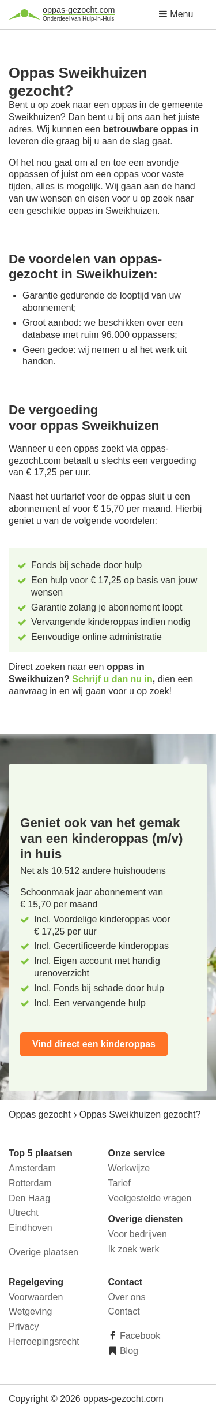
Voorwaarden (36, 1297)
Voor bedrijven (137, 1234)
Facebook (139, 1336)
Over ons (127, 1297)
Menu (175, 14)
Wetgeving (30, 1311)
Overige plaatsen (43, 1252)
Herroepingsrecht (44, 1341)
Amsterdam (32, 1168)
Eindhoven (30, 1228)
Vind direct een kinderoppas (94, 1044)
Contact (124, 1311)
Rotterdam (30, 1183)
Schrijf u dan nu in (112, 679)
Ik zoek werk (134, 1249)
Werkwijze (129, 1168)
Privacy (24, 1326)
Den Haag (29, 1198)
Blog (128, 1351)
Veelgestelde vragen (150, 1198)
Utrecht (24, 1213)
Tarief (119, 1183)
